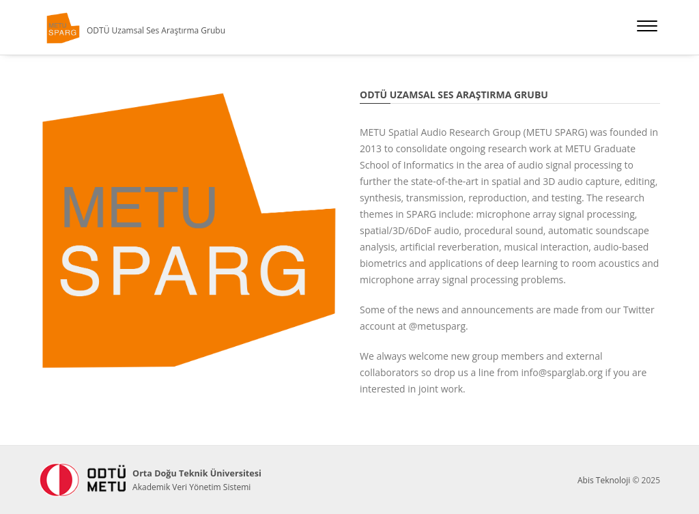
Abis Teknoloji (603, 480)
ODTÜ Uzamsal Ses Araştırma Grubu (156, 30)
